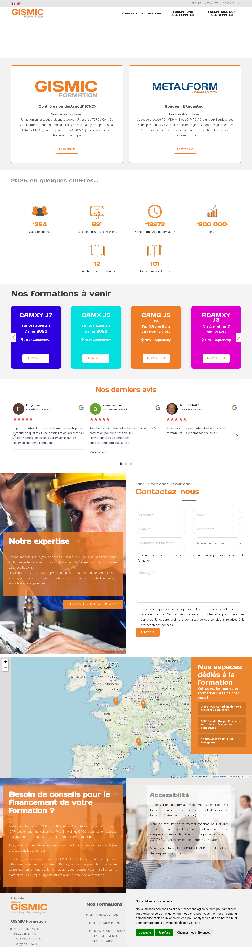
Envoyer (147, 594)
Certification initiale (107, 884)
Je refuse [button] (164, 932)
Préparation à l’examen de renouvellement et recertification (111, 897)
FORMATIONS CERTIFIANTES (183, 13)
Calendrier (151, 13)
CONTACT (228, 4)
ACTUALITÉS (211, 4)
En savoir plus (67, 110)
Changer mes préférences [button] (193, 932)
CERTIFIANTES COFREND (104, 876)
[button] (238, 298)
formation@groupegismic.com (35, 911)
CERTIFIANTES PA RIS (102, 918)
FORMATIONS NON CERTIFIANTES (222, 13)
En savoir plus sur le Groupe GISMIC (93, 565)
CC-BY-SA (245, 737)
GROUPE (196, 4)
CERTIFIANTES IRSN (101, 910)
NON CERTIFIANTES (101, 927)
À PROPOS (130, 13)
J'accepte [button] (145, 932)
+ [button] (5, 623)
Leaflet (194, 737)
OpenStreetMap (219, 737)
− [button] (5, 630)
